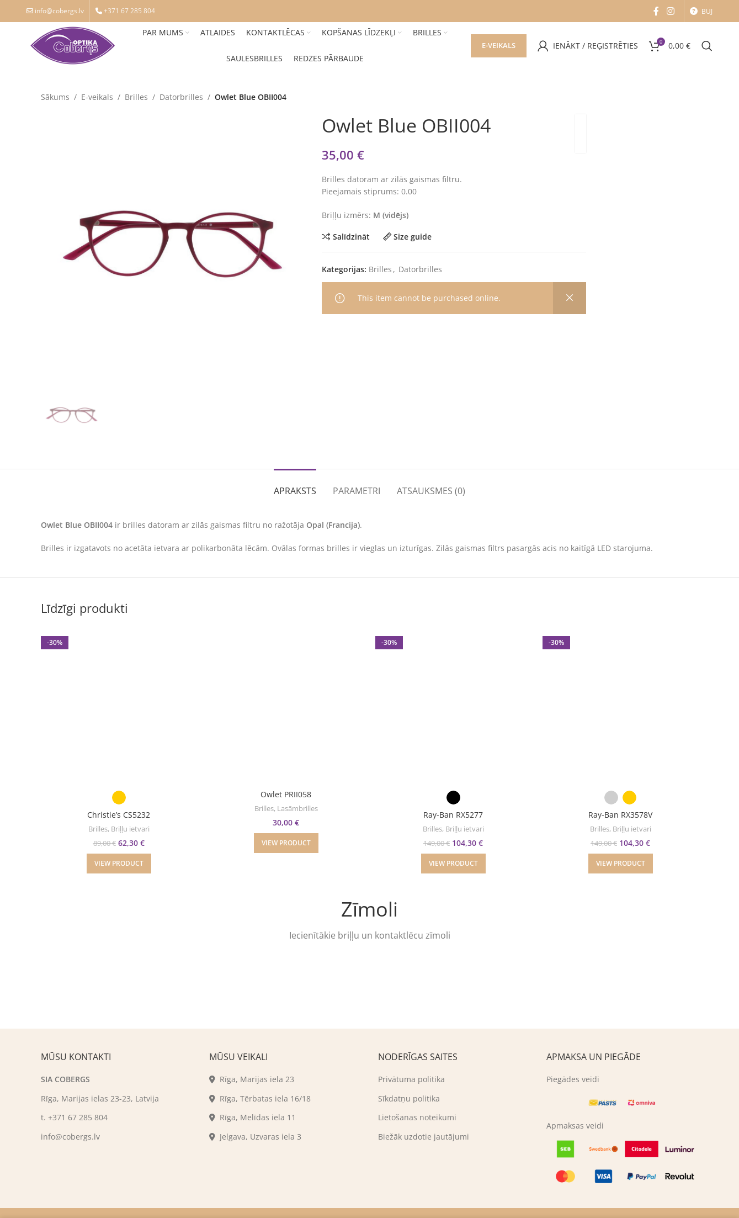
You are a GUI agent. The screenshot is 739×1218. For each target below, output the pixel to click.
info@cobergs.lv (59, 10)
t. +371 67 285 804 (74, 1117)
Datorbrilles (181, 97)
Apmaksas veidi (575, 1125)
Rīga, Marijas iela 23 (251, 1079)
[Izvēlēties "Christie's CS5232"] (119, 863)
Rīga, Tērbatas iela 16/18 (260, 1098)
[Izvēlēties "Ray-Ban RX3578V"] (620, 863)
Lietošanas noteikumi (417, 1117)
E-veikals (498, 45)
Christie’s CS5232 (118, 814)
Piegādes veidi (572, 1079)
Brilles (136, 97)
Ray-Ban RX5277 (453, 814)
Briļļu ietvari (130, 829)
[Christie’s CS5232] (119, 706)
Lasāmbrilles (297, 808)
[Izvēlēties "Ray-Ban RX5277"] (453, 863)
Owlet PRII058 (285, 794)
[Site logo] (72, 44)
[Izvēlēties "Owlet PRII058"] (286, 843)
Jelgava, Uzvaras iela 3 (255, 1136)
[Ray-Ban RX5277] (453, 706)
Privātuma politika (411, 1079)
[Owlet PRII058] (286, 706)
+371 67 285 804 (129, 10)
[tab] (295, 485)
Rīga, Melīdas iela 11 (252, 1117)
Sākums (55, 97)
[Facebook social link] (656, 11)
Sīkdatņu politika (409, 1098)
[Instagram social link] (670, 11)
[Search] (707, 46)
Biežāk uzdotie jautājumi (423, 1136)
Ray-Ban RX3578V (620, 814)
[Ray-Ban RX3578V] (621, 706)
